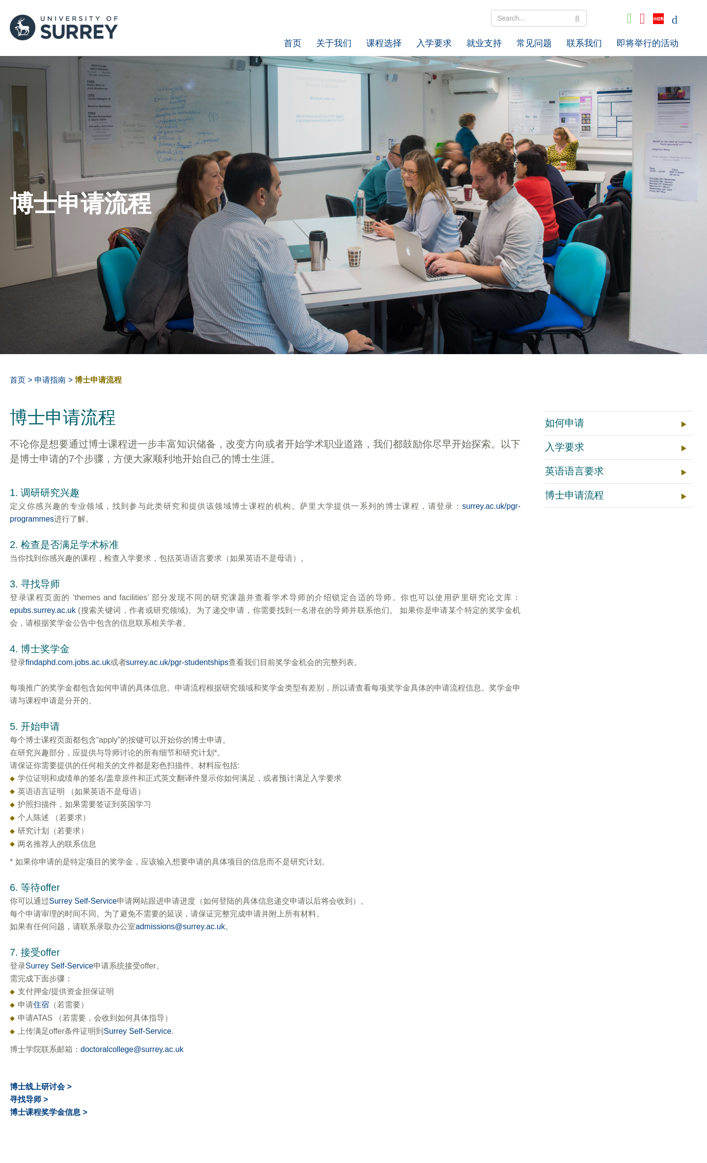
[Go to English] (675, 19)
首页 (292, 43)
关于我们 (334, 43)
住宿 (41, 1004)
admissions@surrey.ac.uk (180, 926)
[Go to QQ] (642, 18)
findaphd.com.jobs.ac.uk (68, 662)
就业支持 (484, 43)
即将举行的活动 (648, 43)
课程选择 (384, 43)
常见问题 (534, 43)
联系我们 (584, 43)
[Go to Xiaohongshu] (658, 18)
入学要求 (434, 43)
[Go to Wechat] (629, 19)
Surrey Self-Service (83, 901)
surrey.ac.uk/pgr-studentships (177, 662)
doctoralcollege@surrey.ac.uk (132, 1049)
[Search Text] (539, 18)
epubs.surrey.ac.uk (43, 610)
